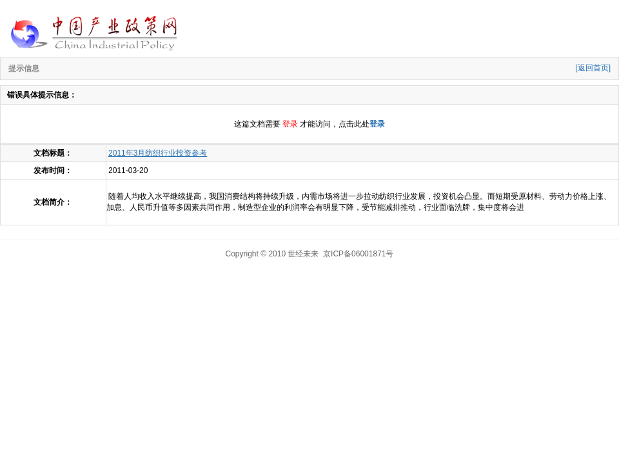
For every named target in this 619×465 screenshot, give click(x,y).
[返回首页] (593, 67)
